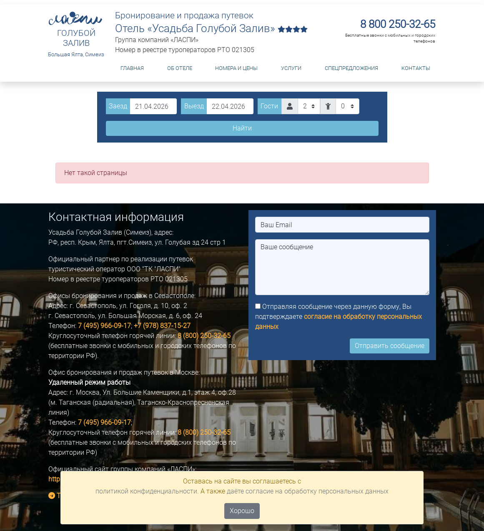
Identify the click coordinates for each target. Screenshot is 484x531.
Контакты (415, 68)
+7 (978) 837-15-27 (162, 326)
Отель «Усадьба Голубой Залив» (211, 28)
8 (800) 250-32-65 (204, 336)
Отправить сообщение (389, 346)
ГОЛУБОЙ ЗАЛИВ (76, 38)
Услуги (291, 68)
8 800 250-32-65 (397, 24)
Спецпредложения (351, 68)
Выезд (194, 106)
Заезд (118, 106)
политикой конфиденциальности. (147, 491)
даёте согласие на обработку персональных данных (308, 491)
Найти (242, 128)
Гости (269, 106)
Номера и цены (236, 68)
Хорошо (242, 511)
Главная (132, 68)
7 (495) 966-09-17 (104, 326)
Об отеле (179, 68)
